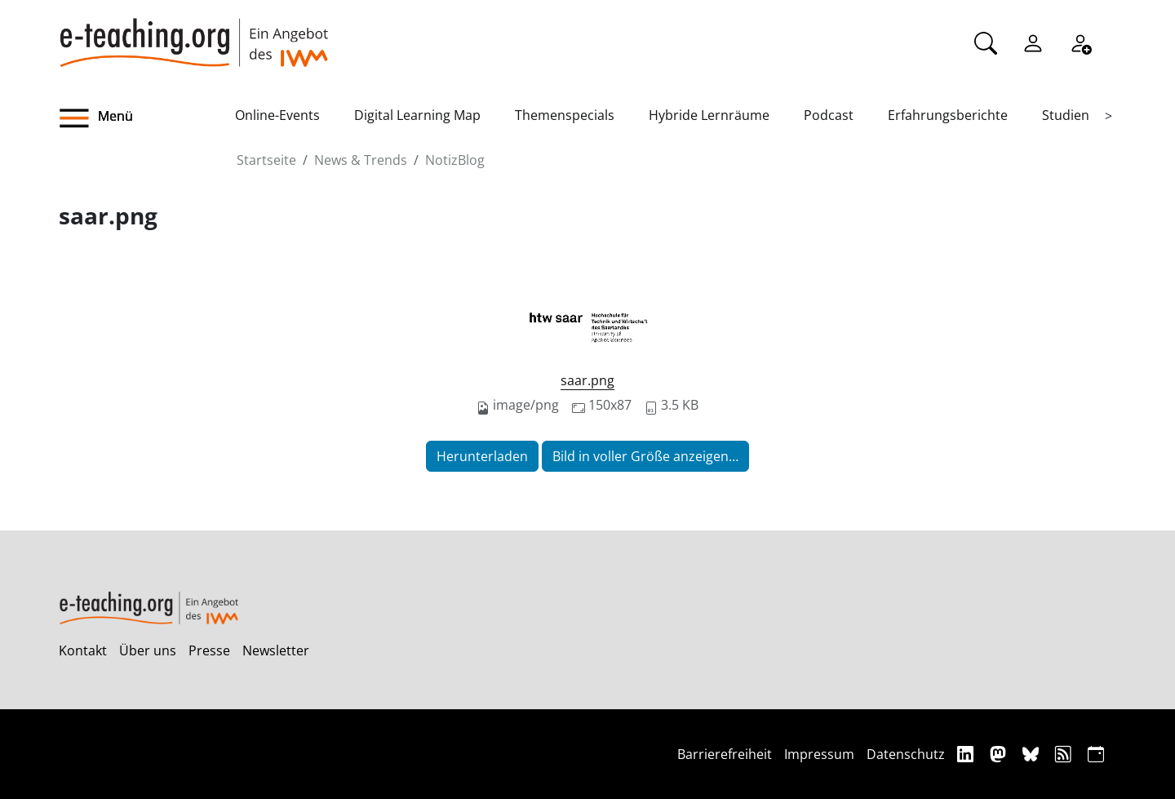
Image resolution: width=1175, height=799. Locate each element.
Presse (209, 650)
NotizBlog (455, 160)
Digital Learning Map (417, 115)
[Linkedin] (967, 754)
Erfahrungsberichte (948, 115)
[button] (147, 118)
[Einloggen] (1033, 42)
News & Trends (360, 160)
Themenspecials (564, 115)
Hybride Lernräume (709, 115)
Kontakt (83, 650)
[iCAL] (1096, 754)
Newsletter (275, 650)
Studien (1065, 115)
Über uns (147, 650)
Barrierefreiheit (724, 754)
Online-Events (277, 115)
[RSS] (1065, 754)
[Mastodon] (1000, 754)
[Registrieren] (1080, 42)
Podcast (829, 115)
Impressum (819, 754)
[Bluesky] (1032, 754)
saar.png (587, 380)
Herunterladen (482, 456)
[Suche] (985, 42)
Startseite (266, 160)
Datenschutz (906, 754)
